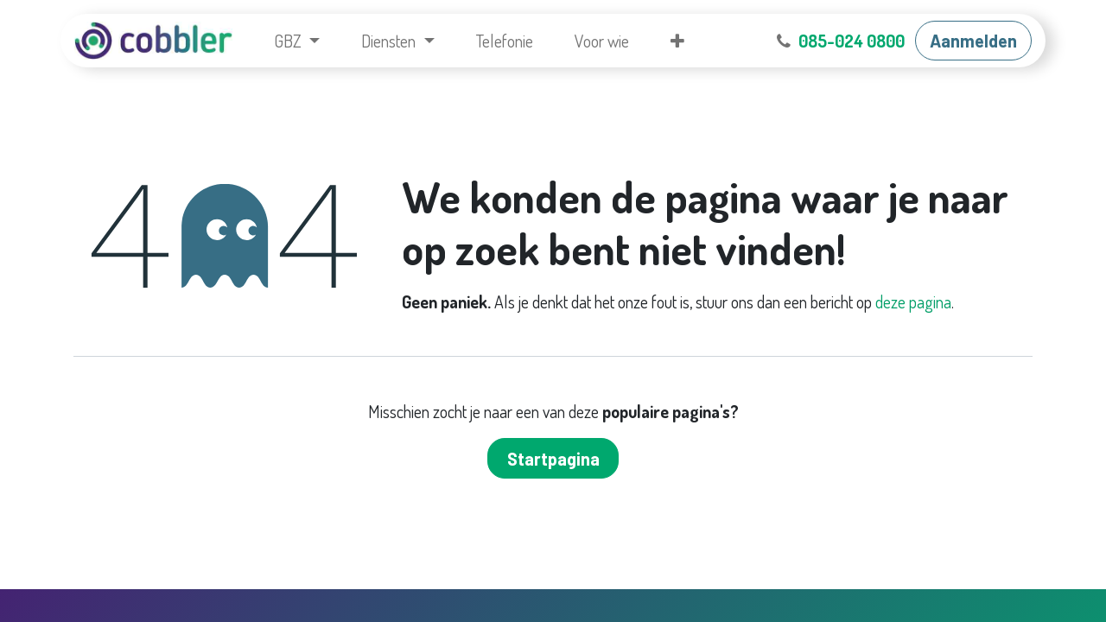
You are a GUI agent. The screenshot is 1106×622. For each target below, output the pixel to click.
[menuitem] (296, 40)
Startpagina (553, 458)
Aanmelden (973, 40)
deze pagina (913, 301)
